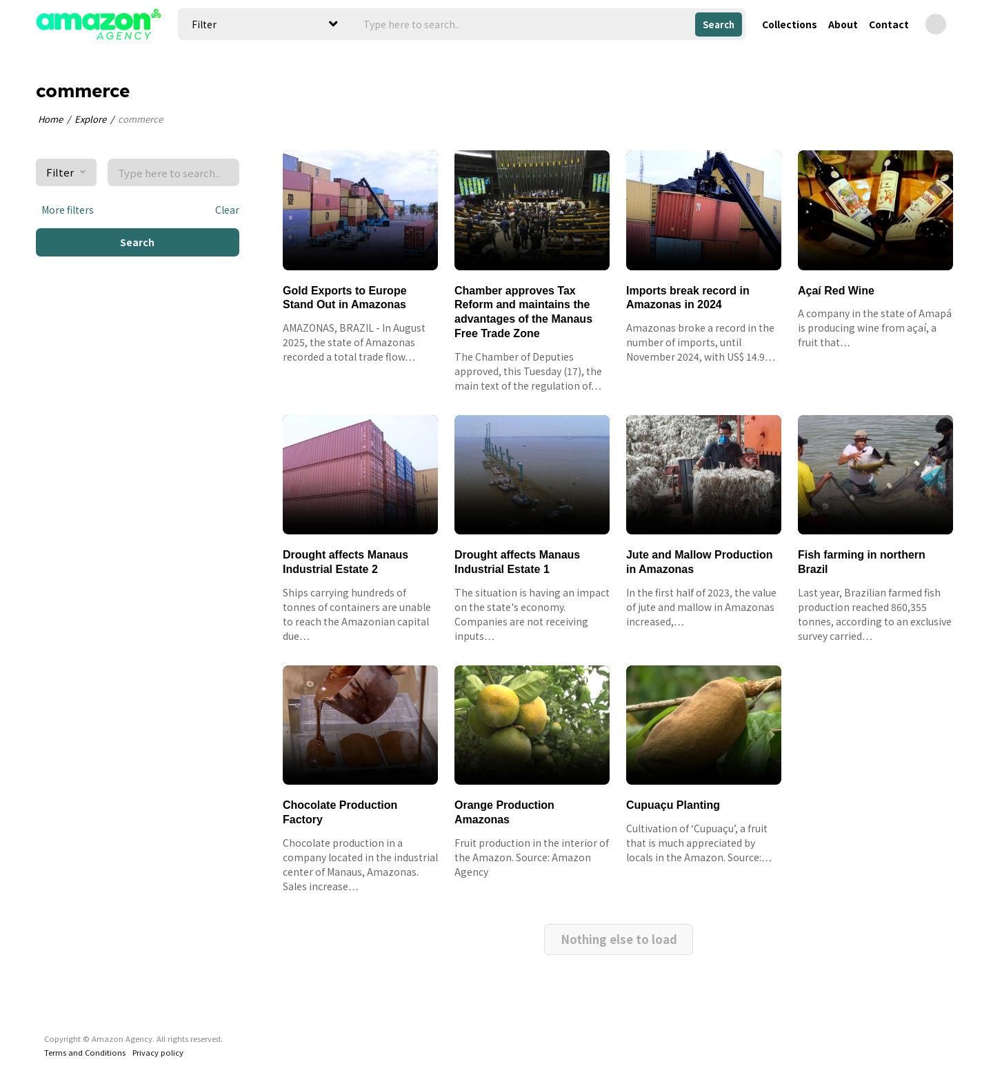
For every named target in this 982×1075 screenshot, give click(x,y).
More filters (65, 210)
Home (50, 118)
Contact (889, 24)
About (843, 24)
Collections (789, 24)
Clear (227, 210)
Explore (90, 118)
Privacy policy (157, 1019)
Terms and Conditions (85, 1019)
